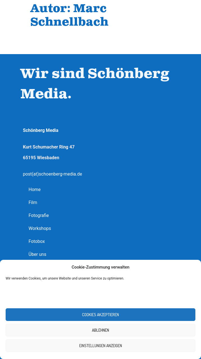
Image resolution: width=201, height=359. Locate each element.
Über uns (37, 254)
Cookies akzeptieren (100, 314)
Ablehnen (100, 330)
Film (33, 202)
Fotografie (39, 215)
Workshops (40, 228)
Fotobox (37, 241)
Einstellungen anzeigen (100, 345)
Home (35, 189)
